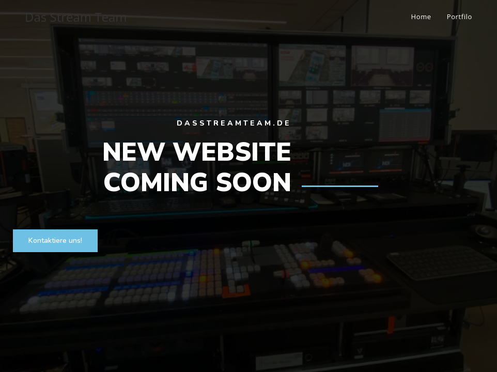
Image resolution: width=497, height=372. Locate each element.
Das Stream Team (76, 16)
